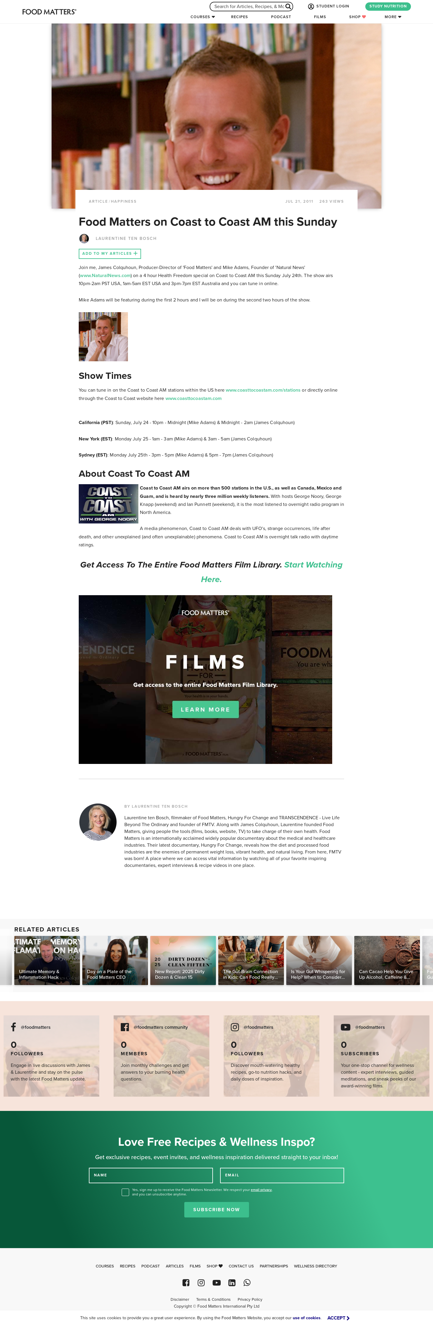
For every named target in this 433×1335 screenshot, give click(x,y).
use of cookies (307, 1317)
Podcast (281, 17)
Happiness (124, 201)
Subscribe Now (216, 1210)
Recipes (239, 17)
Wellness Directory (315, 1266)
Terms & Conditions (213, 1299)
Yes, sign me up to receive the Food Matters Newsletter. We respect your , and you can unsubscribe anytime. (202, 1192)
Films (320, 17)
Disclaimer (180, 1299)
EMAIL (232, 1175)
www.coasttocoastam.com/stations (263, 390)
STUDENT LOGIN (328, 7)
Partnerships (274, 1266)
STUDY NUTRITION (388, 6)
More (391, 17)
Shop (357, 17)
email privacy (261, 1190)
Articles (175, 1266)
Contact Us (241, 1266)
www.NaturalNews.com (105, 276)
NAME (100, 1175)
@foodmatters (36, 1027)
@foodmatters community (161, 1027)
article (98, 201)
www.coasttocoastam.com (194, 398)
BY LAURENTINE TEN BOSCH (156, 806)
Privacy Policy (250, 1299)
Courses (200, 17)
